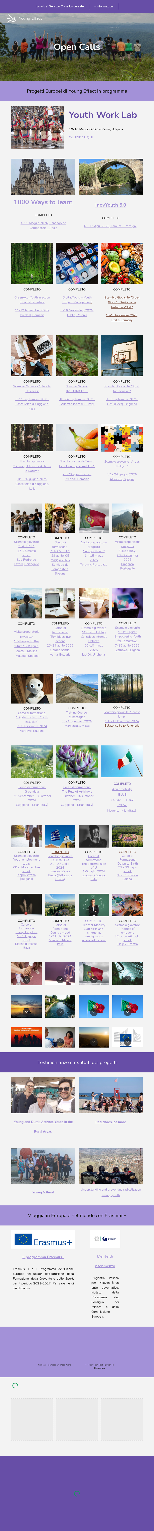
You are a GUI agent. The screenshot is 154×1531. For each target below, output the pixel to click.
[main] (77, 47)
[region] (77, 6)
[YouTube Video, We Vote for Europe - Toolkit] (99, 1345)
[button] (26, 980)
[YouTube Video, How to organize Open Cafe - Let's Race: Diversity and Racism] (54, 1345)
